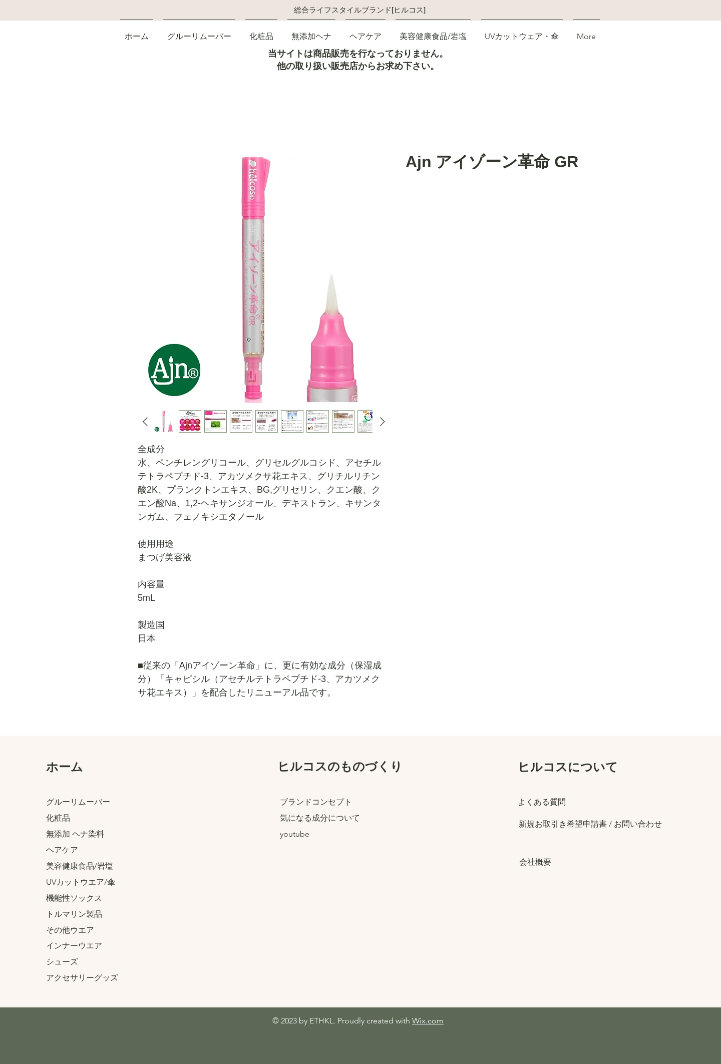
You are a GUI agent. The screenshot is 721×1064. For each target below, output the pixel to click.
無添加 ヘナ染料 (75, 834)
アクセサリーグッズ (82, 977)
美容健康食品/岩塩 (79, 866)
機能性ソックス (74, 898)
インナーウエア (74, 945)
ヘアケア (62, 850)
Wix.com (428, 1020)
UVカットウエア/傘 (80, 882)
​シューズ (62, 961)
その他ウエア (70, 930)
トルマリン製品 (74, 914)
